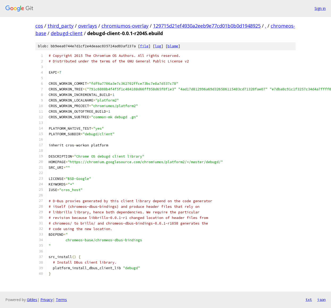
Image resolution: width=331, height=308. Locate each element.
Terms (61, 299)
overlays (87, 26)
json (321, 299)
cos (39, 26)
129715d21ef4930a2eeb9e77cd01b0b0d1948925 (207, 26)
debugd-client (67, 33)
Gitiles (32, 299)
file (144, 46)
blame (173, 46)
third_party (61, 26)
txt (308, 299)
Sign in (320, 8)
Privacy (46, 299)
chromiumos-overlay (124, 26)
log (158, 46)
